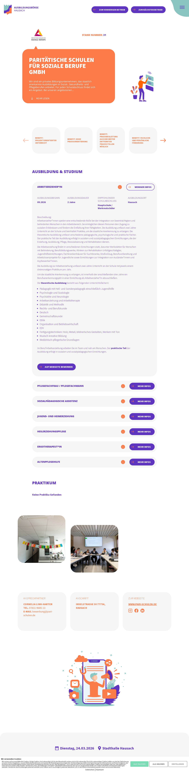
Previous (26, 140)
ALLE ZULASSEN (139, 764)
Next (163, 140)
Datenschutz (89, 770)
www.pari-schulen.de (142, 604)
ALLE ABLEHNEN (158, 764)
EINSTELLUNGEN (178, 764)
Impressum (100, 770)
